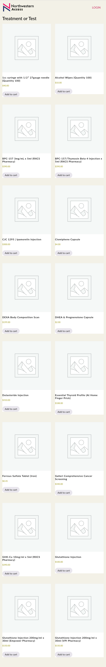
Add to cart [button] (11, 94)
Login (96, 7)
